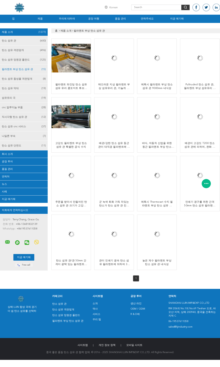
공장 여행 (93, 18)
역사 (95, 309)
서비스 (96, 314)
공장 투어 (7, 161)
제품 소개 (24, 32)
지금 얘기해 (177, 18)
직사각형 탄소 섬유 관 (24, 117)
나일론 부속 (24, 136)
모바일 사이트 (134, 345)
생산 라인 (136, 303)
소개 (95, 303)
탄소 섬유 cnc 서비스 (24, 126)
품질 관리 (120, 18)
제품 (40, 18)
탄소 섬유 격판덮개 (24, 50)
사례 (4, 191)
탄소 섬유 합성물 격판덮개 (24, 79)
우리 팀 (97, 319)
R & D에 (135, 314)
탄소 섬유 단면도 (24, 145)
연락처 (6, 176)
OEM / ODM (138, 309)
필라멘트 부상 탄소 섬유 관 (24, 69)
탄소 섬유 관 (24, 41)
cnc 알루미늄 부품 (24, 107)
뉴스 (4, 184)
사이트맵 (83, 345)
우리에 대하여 (67, 18)
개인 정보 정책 (107, 345)
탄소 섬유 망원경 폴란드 (24, 60)
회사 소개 (7, 154)
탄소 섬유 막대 (24, 88)
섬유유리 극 (24, 98)
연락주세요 (147, 18)
